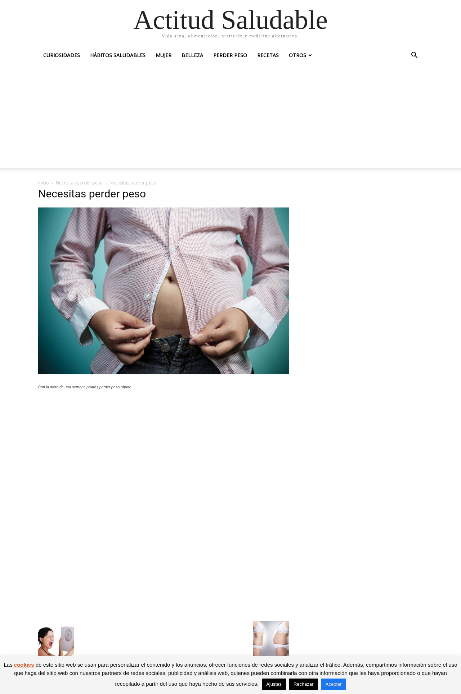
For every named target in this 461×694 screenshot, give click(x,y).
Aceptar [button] (334, 684)
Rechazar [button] (304, 684)
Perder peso (230, 55)
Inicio (43, 183)
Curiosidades (61, 55)
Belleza (192, 55)
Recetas (268, 55)
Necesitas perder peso (79, 183)
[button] (414, 55)
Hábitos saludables (118, 55)
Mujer (163, 55)
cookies (24, 665)
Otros (297, 55)
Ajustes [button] (274, 684)
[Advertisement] (230, 118)
